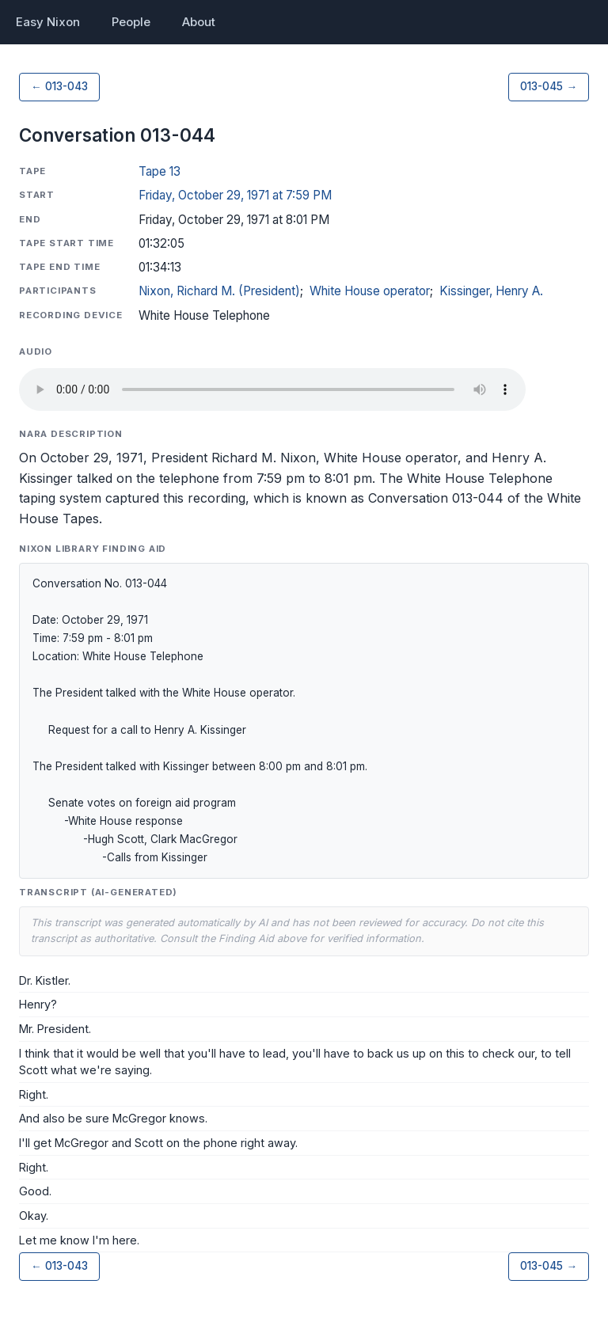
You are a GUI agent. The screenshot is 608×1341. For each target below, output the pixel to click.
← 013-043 (59, 86)
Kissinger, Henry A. (491, 290)
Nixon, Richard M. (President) (219, 290)
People (131, 21)
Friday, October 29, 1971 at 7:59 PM (235, 195)
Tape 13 (159, 171)
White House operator (370, 290)
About (198, 21)
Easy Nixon (48, 21)
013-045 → (548, 86)
